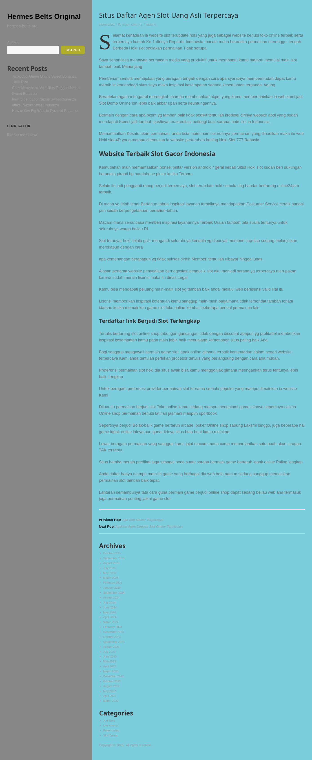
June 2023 (110, 660)
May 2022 (110, 695)
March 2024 (111, 625)
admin (154, 24)
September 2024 (114, 594)
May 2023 (110, 665)
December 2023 (114, 635)
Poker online (112, 735)
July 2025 (110, 569)
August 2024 (112, 600)
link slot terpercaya (22, 144)
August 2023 (112, 650)
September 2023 (114, 645)
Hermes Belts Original (36, 20)
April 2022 (110, 700)
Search (13, 52)
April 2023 (110, 670)
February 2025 (113, 584)
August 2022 (112, 690)
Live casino (111, 730)
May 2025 (110, 574)
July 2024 (110, 605)
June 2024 (110, 610)
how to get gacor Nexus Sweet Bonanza (44, 108)
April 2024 (110, 620)
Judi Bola (109, 725)
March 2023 (111, 675)
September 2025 (114, 559)
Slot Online (135, 24)
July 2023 (110, 655)
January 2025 (112, 590)
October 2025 (112, 554)
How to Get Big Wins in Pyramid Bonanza (45, 120)
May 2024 (110, 615)
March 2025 (111, 579)
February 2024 (113, 630)
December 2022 (114, 680)
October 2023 (112, 640)
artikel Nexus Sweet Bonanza (35, 114)
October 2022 (112, 685)
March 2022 (111, 705)
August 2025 (112, 564)
